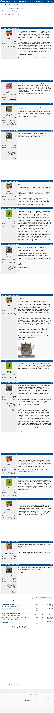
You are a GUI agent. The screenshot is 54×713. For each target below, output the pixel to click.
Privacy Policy (42, 691)
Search (16, 5)
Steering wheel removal (9, 604)
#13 (49, 498)
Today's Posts (5, 5)
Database (38, 2)
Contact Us (14, 691)
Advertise (22, 691)
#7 (50, 244)
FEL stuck (5, 622)
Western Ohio (13, 44)
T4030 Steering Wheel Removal (11, 613)
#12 (50, 477)
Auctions (30, 2)
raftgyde (51, 605)
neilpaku (51, 623)
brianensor (4, 615)
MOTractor (4, 619)
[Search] (52, 1)
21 (42, 604)
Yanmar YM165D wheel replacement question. (15, 609)
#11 (49, 453)
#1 (50, 28)
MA (15, 97)
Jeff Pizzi (4, 606)
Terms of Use (31, 691)
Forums (15, 2)
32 (42, 621)
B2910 (38, 42)
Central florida (13, 147)
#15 (50, 564)
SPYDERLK (50, 618)
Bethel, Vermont (13, 120)
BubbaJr (4, 14)
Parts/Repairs (15, 606)
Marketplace (22, 2)
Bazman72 (4, 610)
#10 (50, 382)
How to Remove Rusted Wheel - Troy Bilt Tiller (15, 617)
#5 (49, 181)
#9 (50, 360)
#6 (50, 208)
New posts (11, 5)
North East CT (13, 224)
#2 (50, 80)
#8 (49, 295)
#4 (50, 130)
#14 (49, 541)
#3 (50, 103)
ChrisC (3, 624)
